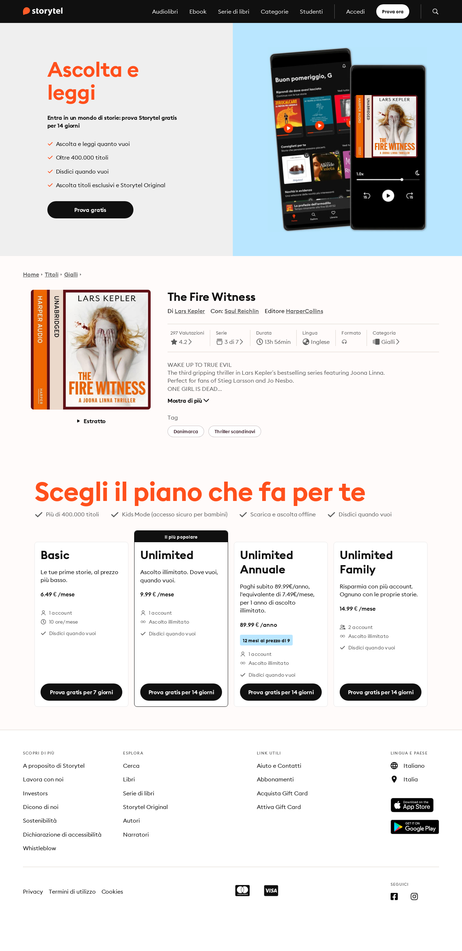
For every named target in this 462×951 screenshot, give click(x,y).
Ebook (198, 11)
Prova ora (393, 11)
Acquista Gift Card (282, 793)
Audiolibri (165, 11)
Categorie (274, 11)
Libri (129, 779)
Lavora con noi (43, 779)
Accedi (355, 11)
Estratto (90, 421)
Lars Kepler (190, 310)
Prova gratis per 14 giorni (181, 692)
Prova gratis (90, 209)
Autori (131, 820)
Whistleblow (39, 848)
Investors (35, 793)
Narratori (136, 834)
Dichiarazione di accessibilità (62, 834)
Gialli (71, 274)
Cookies (112, 891)
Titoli (51, 274)
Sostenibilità (40, 820)
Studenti (311, 11)
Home (31, 274)
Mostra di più (188, 400)
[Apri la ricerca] (435, 11)
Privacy (33, 891)
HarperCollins (304, 310)
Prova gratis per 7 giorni (81, 692)
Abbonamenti (275, 779)
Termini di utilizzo (72, 891)
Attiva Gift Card (279, 806)
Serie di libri (233, 11)
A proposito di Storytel (54, 765)
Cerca (131, 765)
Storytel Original (145, 806)
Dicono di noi (40, 806)
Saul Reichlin (242, 310)
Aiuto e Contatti (279, 765)
